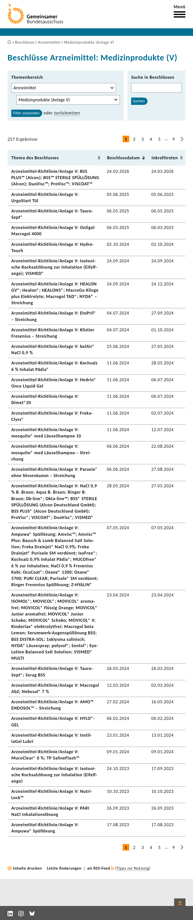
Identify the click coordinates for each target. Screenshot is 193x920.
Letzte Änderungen (64, 868)
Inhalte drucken (27, 868)
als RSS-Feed (98, 868)
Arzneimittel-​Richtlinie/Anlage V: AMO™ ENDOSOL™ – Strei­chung (52, 705)
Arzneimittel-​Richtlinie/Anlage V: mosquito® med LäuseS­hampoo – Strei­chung (51, 452)
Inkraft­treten (165, 158)
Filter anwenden (26, 113)
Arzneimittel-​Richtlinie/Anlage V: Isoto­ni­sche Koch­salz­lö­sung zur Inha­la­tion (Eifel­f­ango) (54, 775)
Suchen (139, 101)
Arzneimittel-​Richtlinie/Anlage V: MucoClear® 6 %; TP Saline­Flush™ (45, 755)
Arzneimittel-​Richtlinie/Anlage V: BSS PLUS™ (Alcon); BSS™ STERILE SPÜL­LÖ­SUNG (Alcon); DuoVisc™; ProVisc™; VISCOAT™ (55, 178)
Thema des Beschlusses (35, 158)
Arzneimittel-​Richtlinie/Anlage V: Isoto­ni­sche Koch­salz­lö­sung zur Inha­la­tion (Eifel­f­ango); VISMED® (54, 267)
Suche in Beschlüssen (152, 77)
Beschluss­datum (123, 158)
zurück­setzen (67, 113)
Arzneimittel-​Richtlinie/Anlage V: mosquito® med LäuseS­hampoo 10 (46, 433)
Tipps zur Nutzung (133, 868)
